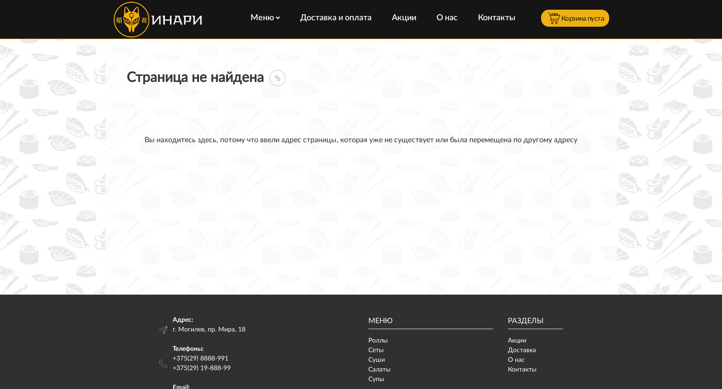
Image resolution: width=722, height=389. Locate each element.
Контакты (496, 18)
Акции (404, 18)
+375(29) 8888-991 (200, 358)
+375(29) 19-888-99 (202, 368)
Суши (376, 360)
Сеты (376, 350)
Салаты (379, 369)
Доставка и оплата (336, 18)
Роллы (378, 340)
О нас (447, 18)
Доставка (522, 350)
